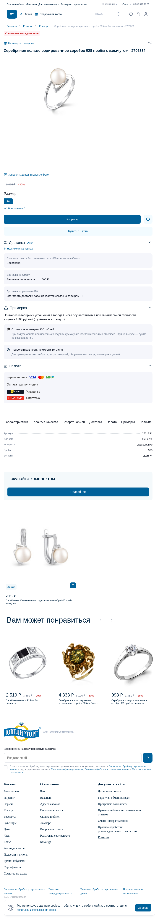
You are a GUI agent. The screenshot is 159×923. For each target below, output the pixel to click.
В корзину (72, 219)
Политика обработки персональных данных (107, 772)
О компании (110, 4)
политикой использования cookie (39, 909)
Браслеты (10, 820)
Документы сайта (111, 788)
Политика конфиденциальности (67, 772)
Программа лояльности (112, 807)
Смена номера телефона (113, 824)
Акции (26, 14)
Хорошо (143, 907)
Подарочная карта (48, 14)
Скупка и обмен (15, 4)
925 (150, 450)
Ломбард (45, 826)
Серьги (8, 807)
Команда (45, 845)
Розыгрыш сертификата (74, 4)
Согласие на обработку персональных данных (25, 895)
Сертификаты (12, 870)
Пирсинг (9, 801)
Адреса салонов (50, 807)
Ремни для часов (14, 852)
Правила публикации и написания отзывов (120, 816)
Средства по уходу (15, 877)
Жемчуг (147, 455)
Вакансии (46, 801)
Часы (7, 839)
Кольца (8, 814)
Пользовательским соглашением (133, 895)
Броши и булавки (14, 864)
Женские (147, 439)
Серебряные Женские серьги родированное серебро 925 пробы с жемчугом (40, 602)
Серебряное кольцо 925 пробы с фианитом (27, 704)
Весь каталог (12, 795)
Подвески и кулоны (16, 858)
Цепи (7, 833)
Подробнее (78, 491)
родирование (144, 444)
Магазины (31, 4)
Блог (43, 795)
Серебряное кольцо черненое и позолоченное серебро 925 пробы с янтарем (80, 704)
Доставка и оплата (48, 4)
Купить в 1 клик (78, 231)
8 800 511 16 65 (141, 4)
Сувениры (10, 826)
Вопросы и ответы (51, 833)
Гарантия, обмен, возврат (114, 801)
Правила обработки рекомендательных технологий (117, 832)
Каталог (10, 788)
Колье (7, 845)
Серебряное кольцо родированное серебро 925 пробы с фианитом (130, 704)
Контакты (104, 841)
